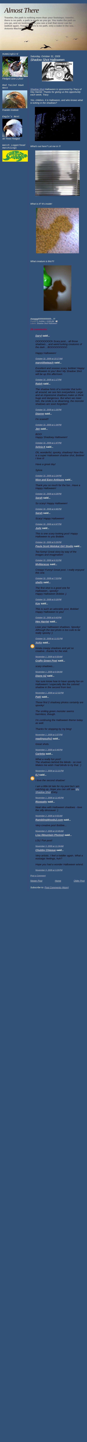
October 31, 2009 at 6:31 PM (48, 560)
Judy (38, 528)
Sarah (39, 497)
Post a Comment (38, 876)
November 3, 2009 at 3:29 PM (48, 870)
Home (58, 880)
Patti (38, 696)
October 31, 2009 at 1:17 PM (48, 380)
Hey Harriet (42, 621)
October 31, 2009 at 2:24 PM (48, 476)
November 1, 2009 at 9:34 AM (48, 672)
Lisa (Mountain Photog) (49, 835)
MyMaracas (42, 564)
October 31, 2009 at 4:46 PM (48, 509)
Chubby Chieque (45, 850)
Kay (37, 603)
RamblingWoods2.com (49, 819)
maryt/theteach (44, 362)
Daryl (38, 335)
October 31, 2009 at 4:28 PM (48, 494)
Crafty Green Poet (46, 660)
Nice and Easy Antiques (49, 479)
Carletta (40, 753)
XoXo (38, 642)
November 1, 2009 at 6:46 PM (48, 750)
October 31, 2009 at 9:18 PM (48, 599)
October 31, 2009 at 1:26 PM (48, 410)
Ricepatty (41, 801)
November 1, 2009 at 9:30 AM (48, 657)
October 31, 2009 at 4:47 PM (48, 524)
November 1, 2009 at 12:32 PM (49, 693)
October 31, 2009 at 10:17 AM (49, 359)
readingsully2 (43, 738)
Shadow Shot (37, 89)
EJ (37, 774)
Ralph (39, 383)
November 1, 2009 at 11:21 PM (49, 771)
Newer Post (36, 880)
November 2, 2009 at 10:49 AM (49, 831)
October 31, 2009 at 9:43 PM (48, 617)
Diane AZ (40, 675)
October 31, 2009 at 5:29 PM (48, 542)
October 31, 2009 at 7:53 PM (48, 578)
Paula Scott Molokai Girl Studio (54, 546)
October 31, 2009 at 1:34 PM (48, 425)
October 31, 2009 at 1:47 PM (48, 443)
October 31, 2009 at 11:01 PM (49, 639)
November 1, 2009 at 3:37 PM (48, 735)
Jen (37, 428)
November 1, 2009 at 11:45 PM (49, 798)
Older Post (79, 880)
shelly (39, 582)
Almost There (21, 10)
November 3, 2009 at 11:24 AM (49, 846)
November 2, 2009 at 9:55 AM (48, 816)
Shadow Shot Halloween (47, 323)
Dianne (39, 413)
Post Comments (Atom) (57, 887)
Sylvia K (40, 446)
